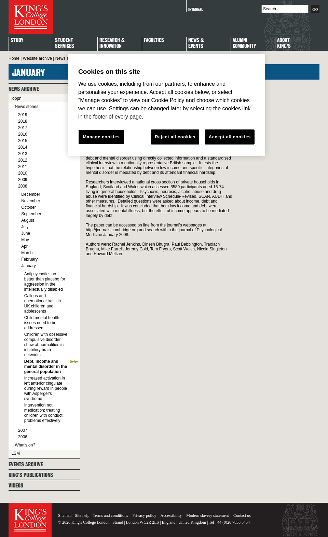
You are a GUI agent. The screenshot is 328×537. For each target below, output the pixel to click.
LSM (15, 453)
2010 (22, 173)
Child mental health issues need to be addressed (41, 322)
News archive (67, 58)
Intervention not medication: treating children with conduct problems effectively (43, 413)
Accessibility (171, 515)
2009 (22, 179)
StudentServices (64, 43)
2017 (22, 127)
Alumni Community (244, 43)
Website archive (37, 58)
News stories (26, 106)
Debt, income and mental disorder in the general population (45, 366)
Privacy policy (144, 515)
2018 (22, 121)
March (26, 252)
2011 (22, 166)
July (24, 226)
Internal (195, 9)
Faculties (154, 40)
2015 (22, 140)
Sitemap (64, 515)
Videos (16, 486)
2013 (22, 153)
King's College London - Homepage (31, 17)
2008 (22, 186)
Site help (82, 515)
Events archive (26, 464)
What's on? (25, 445)
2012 (22, 160)
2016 (22, 134)
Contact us (242, 515)
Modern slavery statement (207, 515)
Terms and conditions (110, 515)
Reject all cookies (175, 136)
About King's (284, 43)
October (28, 207)
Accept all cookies (230, 136)
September (31, 213)
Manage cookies (101, 136)
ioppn (16, 98)
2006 (22, 437)
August (27, 220)
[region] (166, 105)
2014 (22, 147)
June (25, 233)
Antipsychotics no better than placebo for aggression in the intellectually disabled (44, 282)
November (30, 200)
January (28, 265)
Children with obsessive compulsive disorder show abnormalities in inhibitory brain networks (45, 344)
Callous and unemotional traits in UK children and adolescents (42, 303)
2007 (22, 430)
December (30, 194)
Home (14, 58)
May (25, 239)
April (25, 246)
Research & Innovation (112, 43)
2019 (22, 114)
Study (17, 40)
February (29, 259)
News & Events (196, 43)
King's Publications (31, 475)
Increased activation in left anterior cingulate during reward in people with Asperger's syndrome (45, 388)
